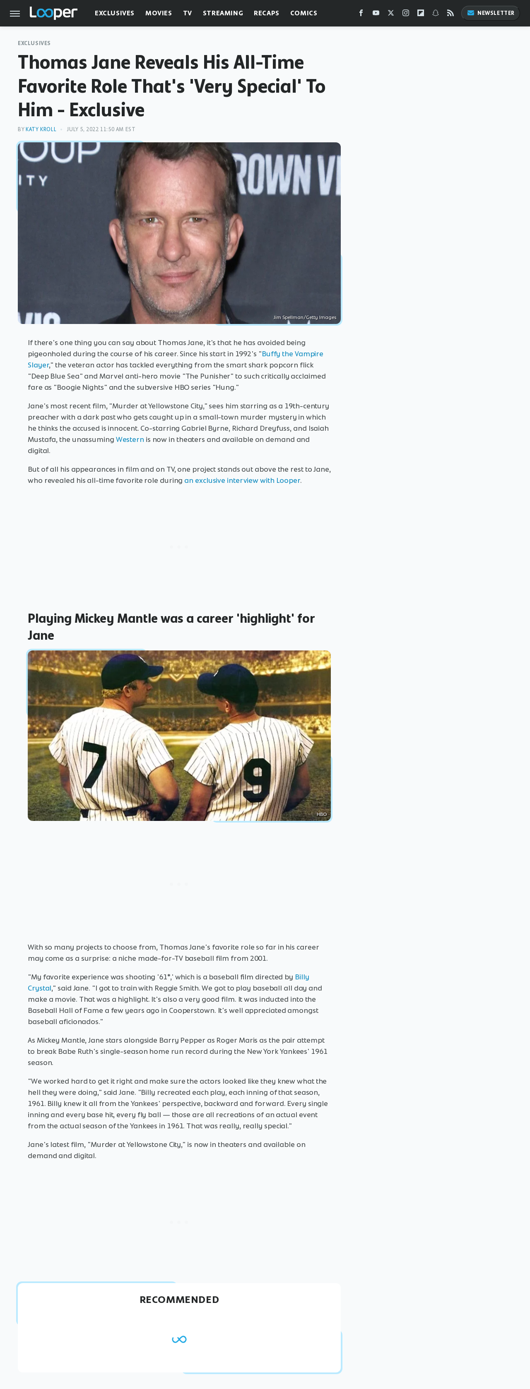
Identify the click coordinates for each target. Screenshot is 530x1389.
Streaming (223, 13)
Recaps (266, 13)
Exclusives (115, 13)
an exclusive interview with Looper (242, 480)
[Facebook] (361, 14)
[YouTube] (376, 14)
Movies (158, 13)
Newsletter (491, 13)
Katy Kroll (41, 129)
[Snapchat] (435, 14)
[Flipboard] (421, 14)
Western (130, 439)
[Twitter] (391, 14)
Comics (304, 13)
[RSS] (450, 14)
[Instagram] (406, 14)
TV (187, 13)
